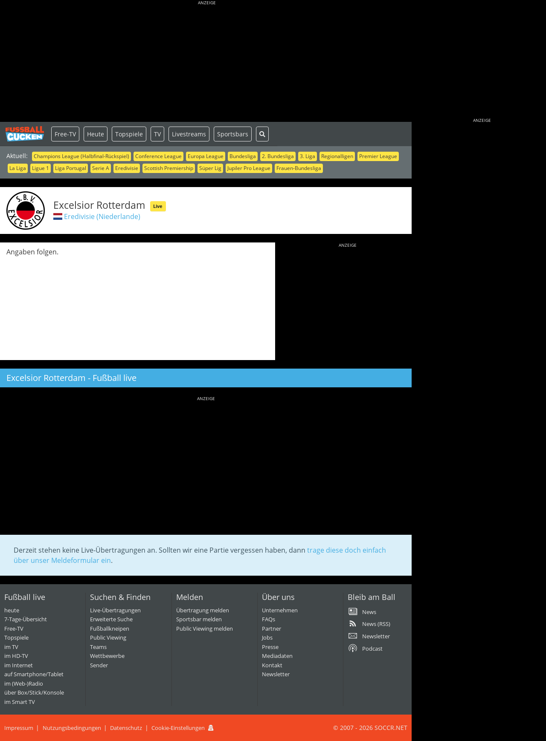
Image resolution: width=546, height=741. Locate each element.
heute (11, 610)
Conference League (158, 156)
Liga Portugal (70, 168)
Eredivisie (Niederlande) (102, 216)
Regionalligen (337, 156)
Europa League (206, 156)
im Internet (18, 665)
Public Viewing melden (204, 628)
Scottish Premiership (168, 168)
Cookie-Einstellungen (178, 728)
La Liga (17, 168)
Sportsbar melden (199, 619)
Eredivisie (126, 168)
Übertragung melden (202, 610)
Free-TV (65, 134)
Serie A (100, 168)
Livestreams (189, 134)
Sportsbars (232, 134)
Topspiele (129, 134)
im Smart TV (19, 702)
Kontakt (272, 665)
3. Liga (307, 156)
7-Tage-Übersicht (25, 619)
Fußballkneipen (109, 628)
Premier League (378, 156)
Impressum (18, 728)
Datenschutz (126, 728)
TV (157, 134)
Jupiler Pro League (248, 168)
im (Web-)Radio (23, 683)
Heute (95, 134)
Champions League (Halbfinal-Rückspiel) (81, 156)
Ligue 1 (40, 168)
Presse (270, 647)
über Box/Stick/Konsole (34, 692)
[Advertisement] (207, 62)
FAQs (268, 619)
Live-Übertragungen (115, 610)
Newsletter (276, 674)
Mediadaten (277, 656)
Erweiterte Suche (111, 619)
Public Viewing (108, 637)
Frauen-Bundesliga (298, 168)
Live (158, 206)
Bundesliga (242, 156)
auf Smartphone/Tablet (34, 674)
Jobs (267, 637)
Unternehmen (280, 610)
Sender (99, 665)
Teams (98, 647)
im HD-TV (16, 656)
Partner (271, 628)
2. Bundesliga (278, 156)
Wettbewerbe (107, 656)
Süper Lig (210, 168)
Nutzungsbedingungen (72, 728)
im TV (11, 647)
